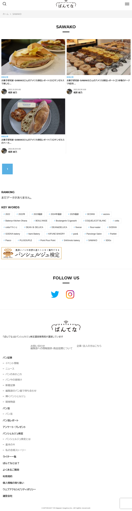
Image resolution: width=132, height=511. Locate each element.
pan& (75, 234)
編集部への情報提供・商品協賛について (51, 348)
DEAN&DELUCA (59, 227)
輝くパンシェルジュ (16, 396)
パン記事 (7, 357)
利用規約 (7, 476)
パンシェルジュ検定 (13, 433)
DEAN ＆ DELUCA (34, 227)
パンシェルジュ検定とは (18, 439)
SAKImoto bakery (72, 240)
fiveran (79, 227)
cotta (117, 221)
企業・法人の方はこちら (89, 346)
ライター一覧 (9, 456)
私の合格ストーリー (16, 450)
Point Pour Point (47, 240)
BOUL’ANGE (41, 221)
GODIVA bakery (13, 234)
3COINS (91, 214)
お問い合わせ (37, 346)
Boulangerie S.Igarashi (66, 221)
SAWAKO (92, 240)
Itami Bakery (34, 234)
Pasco (8, 240)
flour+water (95, 227)
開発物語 (10, 402)
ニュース (10, 369)
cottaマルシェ (12, 227)
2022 (8, 214)
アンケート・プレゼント (14, 427)
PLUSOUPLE (26, 240)
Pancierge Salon (94, 234)
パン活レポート (11, 420)
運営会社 (7, 496)
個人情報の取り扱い (13, 483)
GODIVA (113, 227)
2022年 (22, 214)
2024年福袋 (56, 214)
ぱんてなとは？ (11, 463)
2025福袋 (74, 214)
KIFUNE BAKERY (56, 234)
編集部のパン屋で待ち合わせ (21, 391)
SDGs (108, 240)
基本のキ (10, 444)
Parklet (113, 234)
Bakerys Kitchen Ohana (16, 221)
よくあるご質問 (11, 469)
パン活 (6, 408)
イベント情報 (12, 363)
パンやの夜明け (14, 380)
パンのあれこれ (14, 374)
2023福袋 (38, 214)
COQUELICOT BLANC (95, 221)
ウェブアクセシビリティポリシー (19, 489)
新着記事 (10, 385)
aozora (106, 214)
